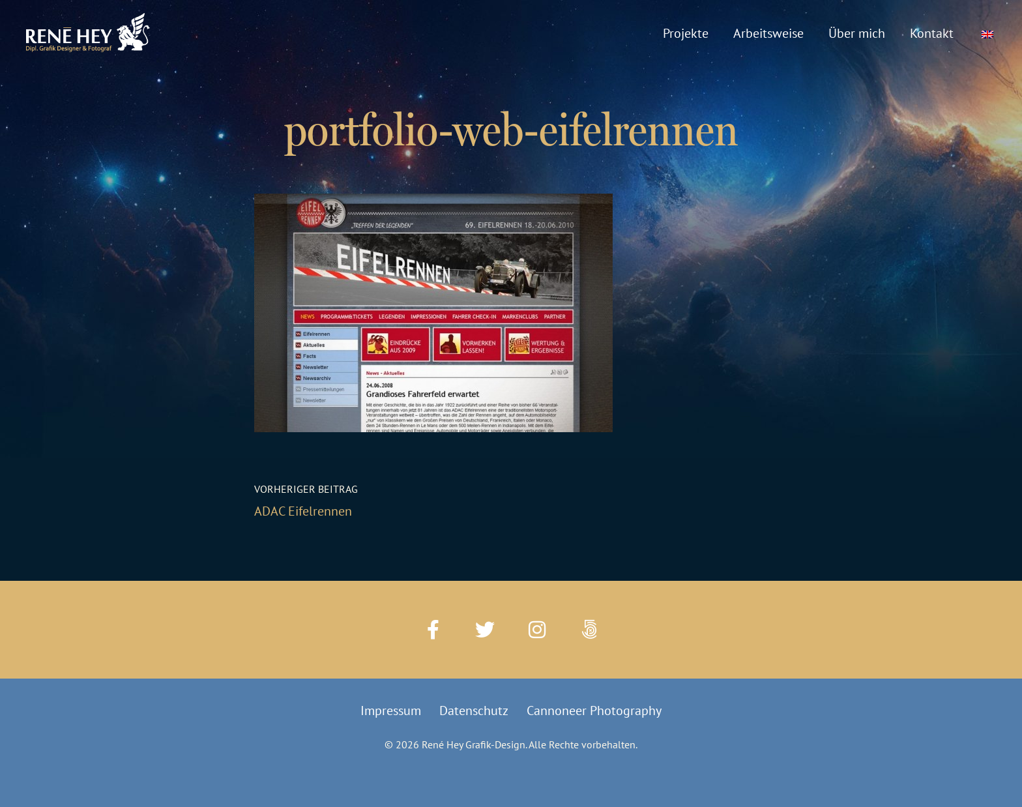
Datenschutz (473, 710)
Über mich (856, 33)
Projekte (685, 33)
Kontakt (932, 33)
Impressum (390, 710)
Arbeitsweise (768, 33)
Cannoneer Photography (594, 710)
